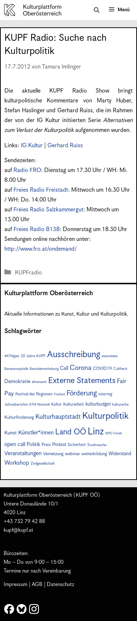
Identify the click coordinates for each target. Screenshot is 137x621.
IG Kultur (32, 145)
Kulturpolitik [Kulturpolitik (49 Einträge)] (105, 416)
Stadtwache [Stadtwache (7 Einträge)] (96, 445)
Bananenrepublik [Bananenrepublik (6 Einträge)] (16, 369)
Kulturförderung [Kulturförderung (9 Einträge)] (19, 417)
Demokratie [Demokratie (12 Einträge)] (17, 381)
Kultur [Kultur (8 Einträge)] (56, 404)
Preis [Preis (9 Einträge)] (46, 444)
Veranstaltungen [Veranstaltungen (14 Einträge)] (23, 453)
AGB (37, 584)
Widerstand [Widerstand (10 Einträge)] (120, 454)
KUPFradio (28, 272)
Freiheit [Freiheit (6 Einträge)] (59, 394)
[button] (96, 10)
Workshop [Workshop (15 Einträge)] (16, 463)
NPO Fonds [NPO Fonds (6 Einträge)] (113, 433)
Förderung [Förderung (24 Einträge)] (81, 393)
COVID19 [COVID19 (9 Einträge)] (102, 368)
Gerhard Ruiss (65, 145)
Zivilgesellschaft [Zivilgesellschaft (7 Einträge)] (43, 463)
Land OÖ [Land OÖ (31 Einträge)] (70, 432)
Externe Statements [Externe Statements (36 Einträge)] (81, 380)
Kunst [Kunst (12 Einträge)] (10, 433)
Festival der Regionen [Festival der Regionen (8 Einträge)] (34, 394)
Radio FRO (27, 170)
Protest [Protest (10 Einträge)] (59, 445)
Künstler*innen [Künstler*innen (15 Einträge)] (36, 433)
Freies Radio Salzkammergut (48, 209)
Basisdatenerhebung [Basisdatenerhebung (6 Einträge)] (44, 369)
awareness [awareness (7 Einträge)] (110, 356)
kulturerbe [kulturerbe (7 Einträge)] (120, 404)
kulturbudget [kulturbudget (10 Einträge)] (98, 404)
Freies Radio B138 (37, 229)
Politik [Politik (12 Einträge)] (33, 445)
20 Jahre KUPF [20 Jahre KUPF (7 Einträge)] (33, 356)
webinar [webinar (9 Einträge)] (72, 454)
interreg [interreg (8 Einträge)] (105, 394)
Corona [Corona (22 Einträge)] (80, 368)
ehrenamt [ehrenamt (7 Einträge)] (39, 382)
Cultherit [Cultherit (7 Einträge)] (120, 369)
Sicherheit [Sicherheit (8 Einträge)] (77, 444)
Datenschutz (60, 584)
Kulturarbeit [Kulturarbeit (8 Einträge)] (73, 404)
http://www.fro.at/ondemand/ (40, 249)
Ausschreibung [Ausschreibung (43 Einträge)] (73, 355)
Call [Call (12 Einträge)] (64, 368)
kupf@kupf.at (18, 530)
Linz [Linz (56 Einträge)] (96, 431)
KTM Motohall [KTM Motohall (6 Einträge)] (39, 405)
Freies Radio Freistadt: (42, 190)
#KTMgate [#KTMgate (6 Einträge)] (11, 356)
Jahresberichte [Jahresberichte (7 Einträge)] (16, 404)
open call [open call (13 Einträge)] (14, 444)
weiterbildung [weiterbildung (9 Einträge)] (94, 454)
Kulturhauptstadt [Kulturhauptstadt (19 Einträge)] (58, 417)
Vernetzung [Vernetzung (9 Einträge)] (53, 454)
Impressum (15, 584)
